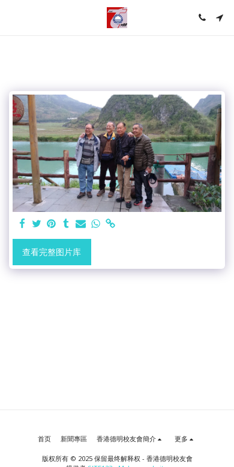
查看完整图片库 (51, 251)
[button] (13, 17)
